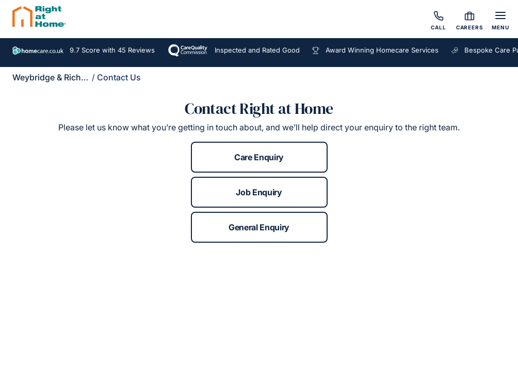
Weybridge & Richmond (58, 77)
